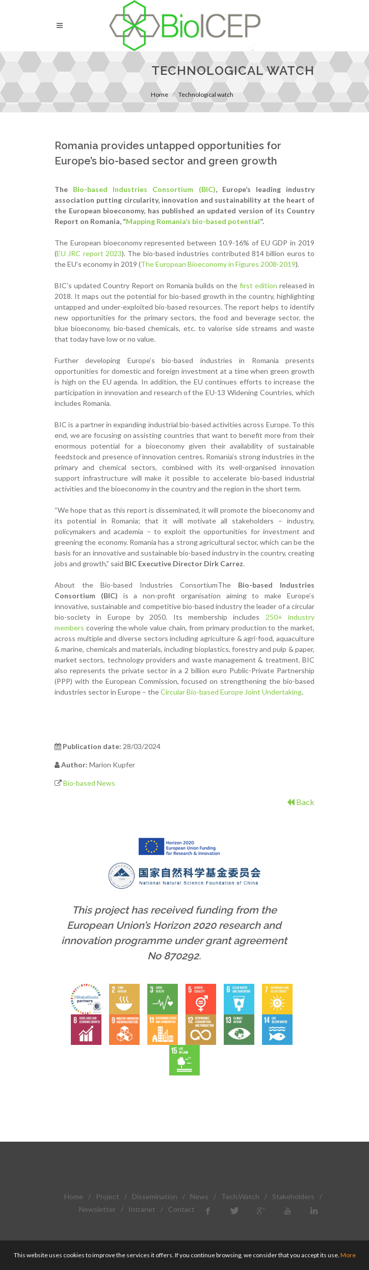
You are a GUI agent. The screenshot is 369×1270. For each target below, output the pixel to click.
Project (107, 1196)
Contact (181, 1209)
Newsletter (97, 1209)
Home (159, 94)
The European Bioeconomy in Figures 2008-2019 (218, 264)
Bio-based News (89, 783)
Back (300, 802)
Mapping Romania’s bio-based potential (193, 221)
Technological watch (205, 94)
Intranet (141, 1209)
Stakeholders (293, 1196)
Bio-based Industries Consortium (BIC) (144, 189)
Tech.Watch (240, 1196)
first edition (258, 285)
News (199, 1196)
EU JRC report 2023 (89, 253)
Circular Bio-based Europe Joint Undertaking (231, 691)
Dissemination (154, 1196)
